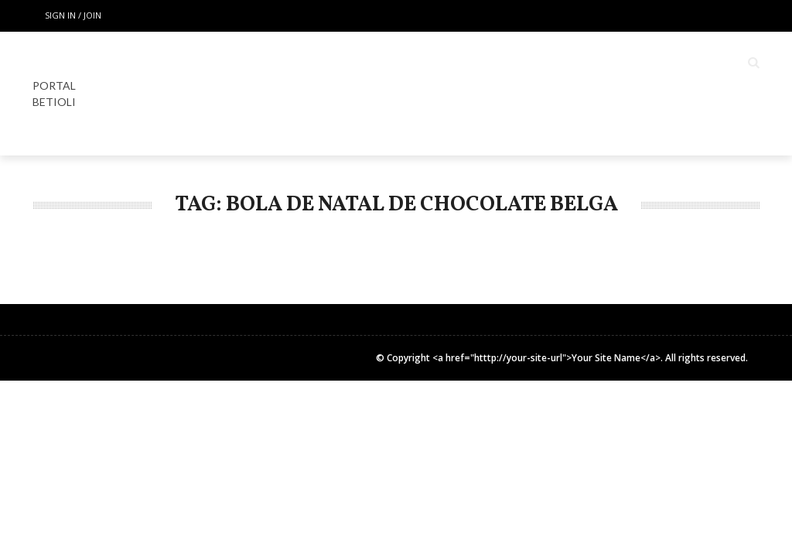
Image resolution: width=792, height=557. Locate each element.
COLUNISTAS (711, 62)
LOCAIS (355, 62)
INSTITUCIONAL (664, 124)
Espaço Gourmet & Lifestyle (566, 62)
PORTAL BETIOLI (54, 93)
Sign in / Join (73, 15)
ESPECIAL (429, 62)
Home (290, 62)
